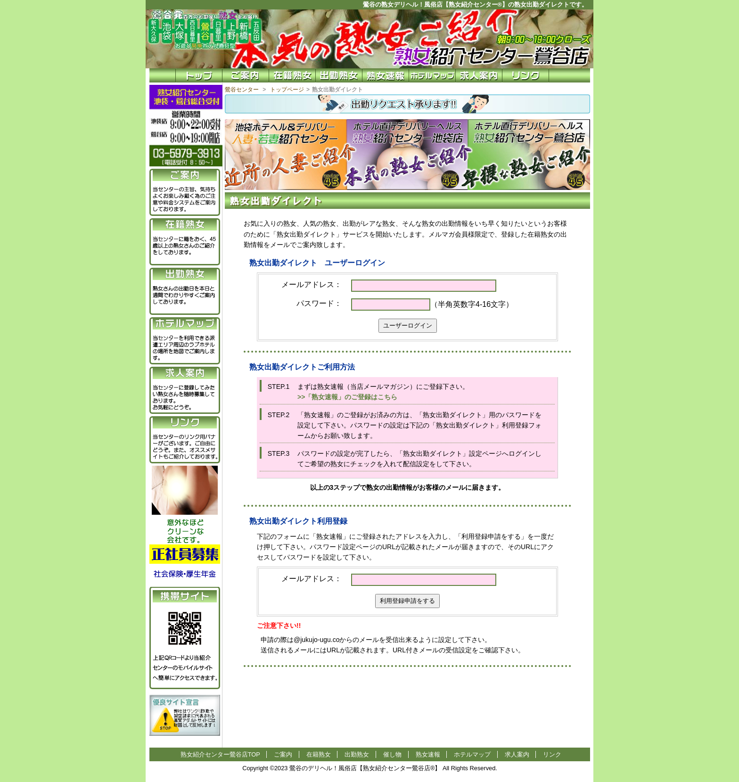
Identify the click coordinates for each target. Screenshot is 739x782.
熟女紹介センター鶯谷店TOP (220, 754)
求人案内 (517, 754)
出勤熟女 (357, 754)
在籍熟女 (318, 754)
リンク (552, 754)
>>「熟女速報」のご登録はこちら (347, 397)
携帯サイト (185, 596)
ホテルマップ (472, 754)
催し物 (392, 754)
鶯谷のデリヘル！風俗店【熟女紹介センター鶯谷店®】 (365, 768)
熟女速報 (428, 754)
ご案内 (283, 754)
